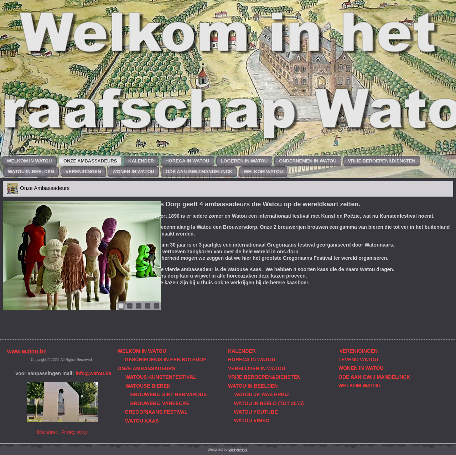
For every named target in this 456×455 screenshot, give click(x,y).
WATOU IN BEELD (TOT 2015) (269, 403)
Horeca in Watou (187, 161)
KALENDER (242, 351)
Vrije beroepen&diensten (381, 161)
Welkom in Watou (29, 161)
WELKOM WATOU (359, 385)
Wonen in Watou (133, 171)
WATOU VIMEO (252, 420)
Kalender (141, 161)
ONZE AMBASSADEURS (146, 368)
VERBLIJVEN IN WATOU (256, 368)
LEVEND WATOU (358, 359)
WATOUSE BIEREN (147, 386)
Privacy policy (74, 432)
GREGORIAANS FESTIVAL (156, 412)
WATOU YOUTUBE (256, 412)
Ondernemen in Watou (307, 161)
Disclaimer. (47, 432)
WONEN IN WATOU (360, 368)
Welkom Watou (263, 171)
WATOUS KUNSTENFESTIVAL (160, 377)
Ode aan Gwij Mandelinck (199, 171)
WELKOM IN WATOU (142, 351)
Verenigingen (83, 171)
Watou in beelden (31, 171)
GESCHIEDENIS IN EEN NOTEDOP (165, 359)
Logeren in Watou (244, 161)
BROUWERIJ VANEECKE (160, 403)
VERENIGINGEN (359, 351)
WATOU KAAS (142, 421)
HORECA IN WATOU (251, 359)
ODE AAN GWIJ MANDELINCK (374, 377)
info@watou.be (93, 373)
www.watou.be (27, 351)
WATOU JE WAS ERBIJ (261, 394)
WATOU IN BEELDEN (253, 386)
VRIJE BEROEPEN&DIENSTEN (264, 377)
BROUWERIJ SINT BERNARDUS (168, 394)
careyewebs (237, 449)
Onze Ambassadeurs (90, 161)
